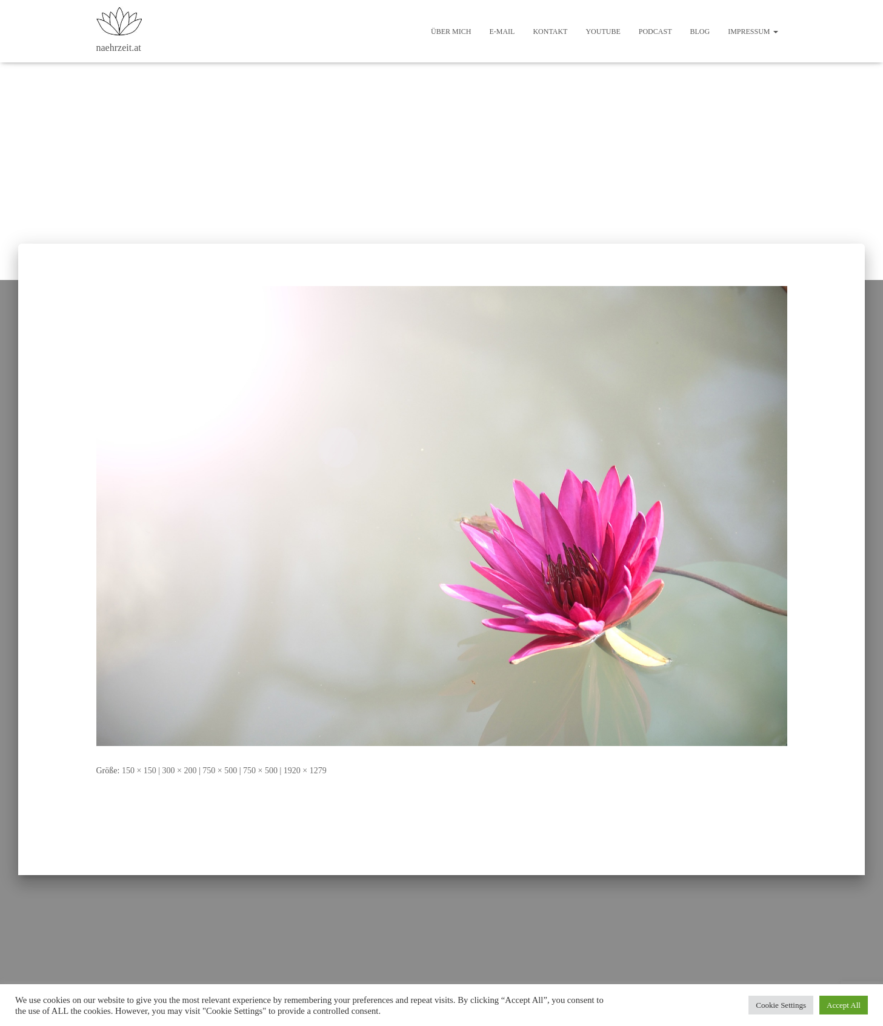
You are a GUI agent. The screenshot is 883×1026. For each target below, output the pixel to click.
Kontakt (550, 31)
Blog (700, 31)
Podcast (655, 31)
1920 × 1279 (305, 770)
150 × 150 (139, 770)
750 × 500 (219, 770)
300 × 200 (179, 770)
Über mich (451, 31)
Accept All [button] (844, 1005)
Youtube (602, 31)
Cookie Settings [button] (781, 1005)
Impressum (753, 31)
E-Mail (502, 31)
